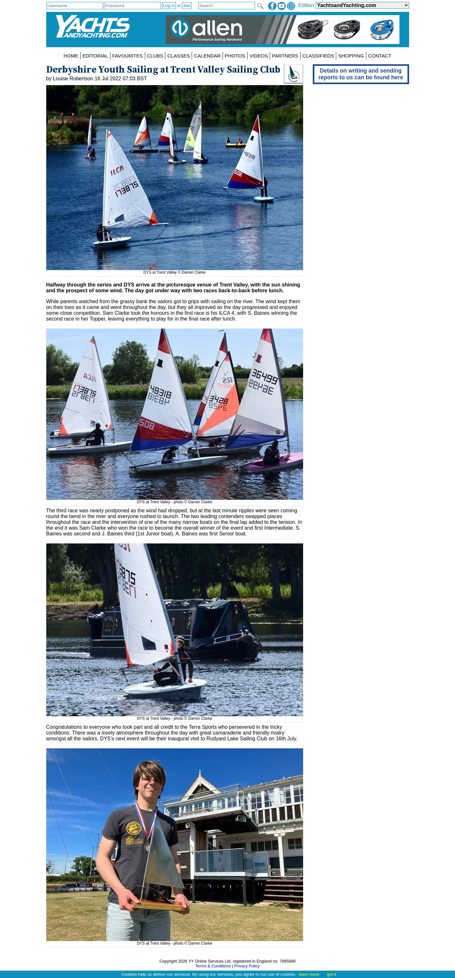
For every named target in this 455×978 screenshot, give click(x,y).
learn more (309, 974)
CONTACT (379, 55)
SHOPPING (351, 55)
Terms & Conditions (213, 966)
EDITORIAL (95, 55)
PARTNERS (285, 55)
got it (331, 974)
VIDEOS (258, 55)
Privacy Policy (247, 966)
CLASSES (178, 55)
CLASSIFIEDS (318, 55)
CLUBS (155, 55)
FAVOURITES (127, 55)
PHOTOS (235, 55)
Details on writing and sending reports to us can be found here (361, 74)
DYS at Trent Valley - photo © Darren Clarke (174, 499)
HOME (71, 55)
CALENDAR (207, 55)
